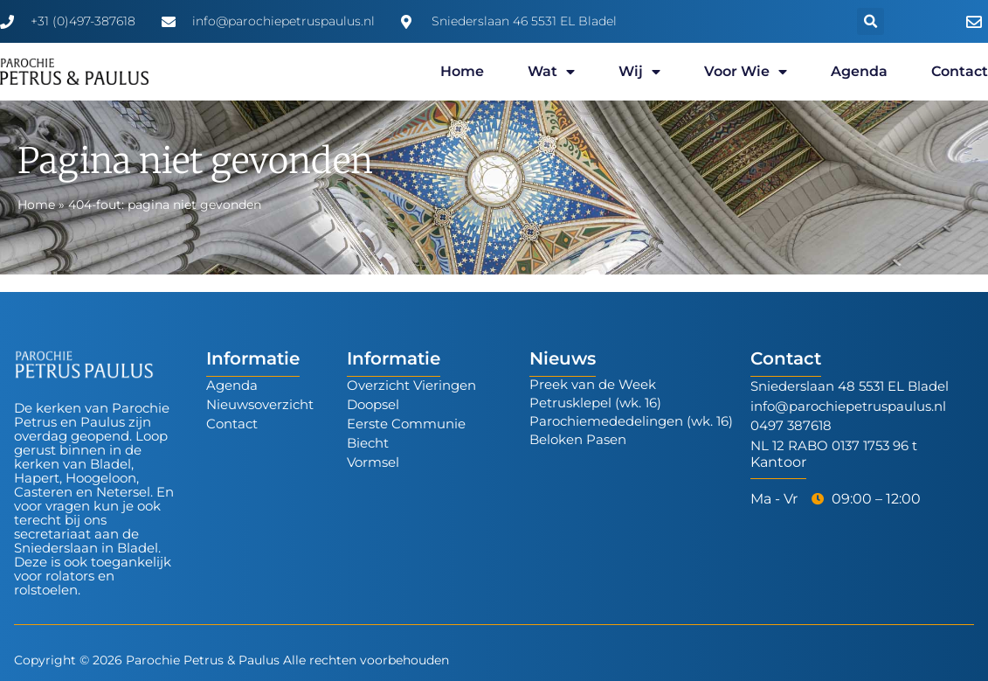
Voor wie (745, 71)
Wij (639, 71)
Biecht (368, 442)
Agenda (859, 71)
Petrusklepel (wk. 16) (595, 402)
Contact (959, 71)
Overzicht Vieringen (411, 385)
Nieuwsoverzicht (260, 404)
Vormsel (373, 462)
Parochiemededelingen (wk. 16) (631, 421)
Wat (551, 71)
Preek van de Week (592, 384)
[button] (870, 21)
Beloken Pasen (577, 439)
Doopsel (373, 404)
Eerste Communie (406, 423)
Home (462, 71)
